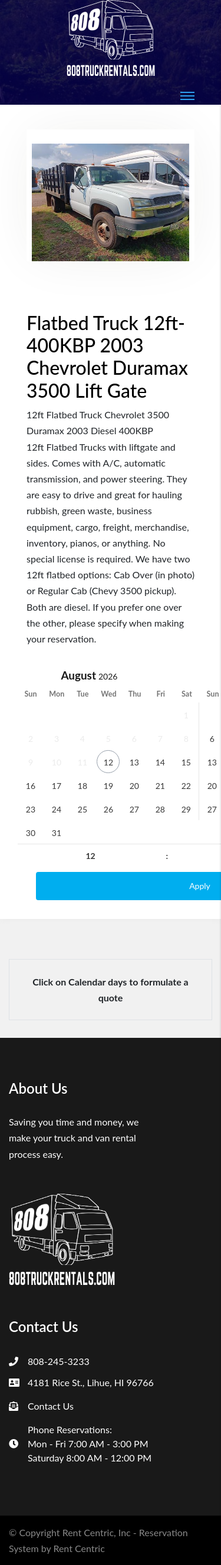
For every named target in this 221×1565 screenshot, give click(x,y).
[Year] (118, 676)
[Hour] (90, 856)
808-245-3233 (59, 1361)
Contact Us (51, 1405)
